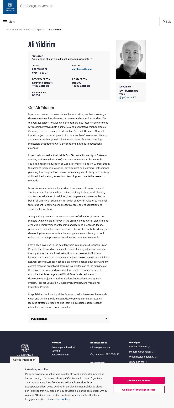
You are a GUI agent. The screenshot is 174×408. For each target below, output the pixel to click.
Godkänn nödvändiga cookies (138, 389)
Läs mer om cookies (58, 399)
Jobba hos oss (138, 361)
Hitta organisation (100, 347)
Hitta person (39, 29)
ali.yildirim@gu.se (82, 69)
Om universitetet (20, 29)
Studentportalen (140, 346)
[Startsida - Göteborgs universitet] (87, 8)
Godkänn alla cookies (139, 380)
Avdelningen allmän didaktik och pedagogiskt (62, 58)
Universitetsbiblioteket (143, 356)
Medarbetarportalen (142, 351)
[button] (79, 21)
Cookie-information (24, 359)
